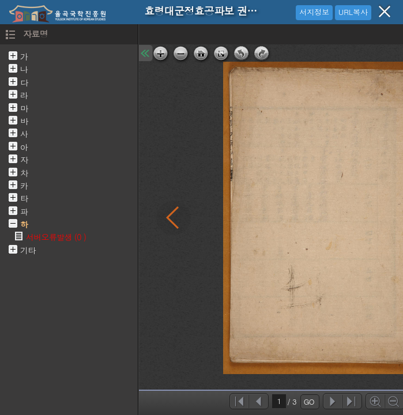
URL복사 (353, 11)
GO (309, 401)
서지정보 (314, 11)
